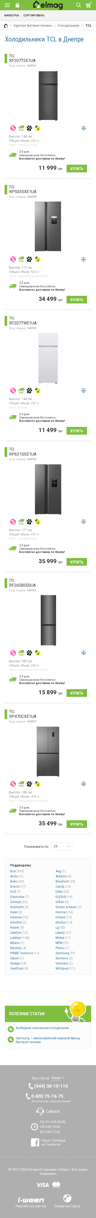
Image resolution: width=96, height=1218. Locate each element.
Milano (17, 943)
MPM (62, 943)
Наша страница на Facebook (53, 1142)
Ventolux (64, 963)
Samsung (66, 953)
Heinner (64, 912)
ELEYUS (64, 897)
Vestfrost (19, 968)
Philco (62, 948)
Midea (63, 938)
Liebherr (20, 938)
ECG (15, 892)
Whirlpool (65, 968)
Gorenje (19, 902)
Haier (16, 912)
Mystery (18, 948)
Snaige (18, 963)
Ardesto (63, 876)
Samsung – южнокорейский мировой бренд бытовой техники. (48, 1040)
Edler (62, 892)
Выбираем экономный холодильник (42, 1028)
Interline (18, 922)
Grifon (62, 902)
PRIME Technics (24, 953)
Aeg (61, 871)
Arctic (16, 876)
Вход (17, 5)
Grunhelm (19, 907)
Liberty (63, 932)
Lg (60, 927)
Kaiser (17, 927)
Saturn (17, 958)
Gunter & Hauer (68, 907)
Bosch (18, 886)
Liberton (19, 932)
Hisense (19, 917)
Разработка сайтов (31, 1206)
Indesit (64, 917)
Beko (17, 881)
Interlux (64, 922)
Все (17, 871)
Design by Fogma (67, 1206)
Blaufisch (65, 881)
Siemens (64, 958)
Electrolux (19, 897)
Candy (63, 886)
